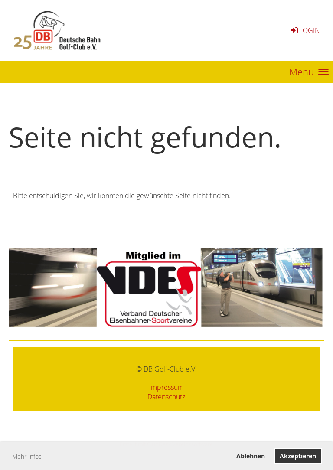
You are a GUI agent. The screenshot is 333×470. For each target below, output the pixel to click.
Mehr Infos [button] (27, 456)
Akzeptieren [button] (298, 456)
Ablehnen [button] (250, 456)
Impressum (166, 387)
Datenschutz (166, 396)
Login (305, 30)
